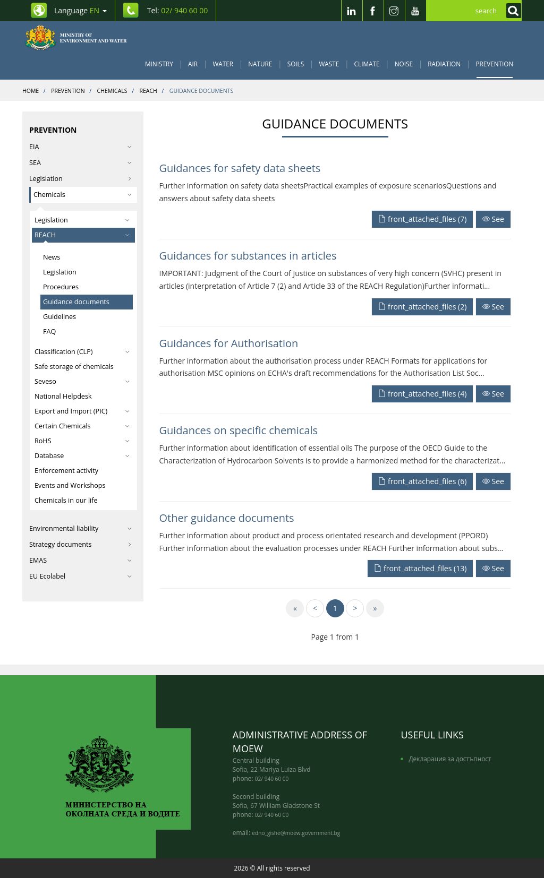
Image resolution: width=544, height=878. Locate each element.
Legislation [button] (82, 220)
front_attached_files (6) (422, 481)
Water (222, 63)
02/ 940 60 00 (272, 778)
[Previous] (315, 608)
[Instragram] (394, 10)
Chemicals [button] (82, 194)
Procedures (61, 286)
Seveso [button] (82, 381)
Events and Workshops (70, 485)
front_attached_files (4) (422, 394)
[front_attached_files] (423, 218)
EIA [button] (80, 146)
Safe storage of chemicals (74, 366)
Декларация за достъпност (450, 758)
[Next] (355, 608)
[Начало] (81, 37)
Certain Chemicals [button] (82, 426)
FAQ (49, 331)
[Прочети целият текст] (493, 218)
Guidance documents (76, 301)
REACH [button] (82, 234)
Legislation (80, 178)
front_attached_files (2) (422, 307)
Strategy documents (80, 544)
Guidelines (59, 316)
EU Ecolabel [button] (80, 576)
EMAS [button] (80, 560)
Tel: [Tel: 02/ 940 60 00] (177, 10)
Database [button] (82, 455)
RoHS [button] (82, 440)
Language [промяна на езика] (80, 10)
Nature (260, 63)
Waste (329, 63)
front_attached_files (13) (420, 568)
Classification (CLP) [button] (82, 351)
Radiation (444, 63)
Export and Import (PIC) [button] (82, 411)
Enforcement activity (66, 470)
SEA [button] (80, 162)
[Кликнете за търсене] (511, 11)
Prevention (494, 63)
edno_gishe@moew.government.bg (296, 833)
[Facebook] (373, 10)
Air (193, 63)
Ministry (159, 63)
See (493, 219)
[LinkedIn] (351, 10)
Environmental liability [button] (80, 528)
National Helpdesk (63, 396)
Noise (404, 63)
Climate (367, 63)
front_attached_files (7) (422, 219)
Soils (295, 63)
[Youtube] (415, 10)
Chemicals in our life (66, 500)
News (51, 257)
